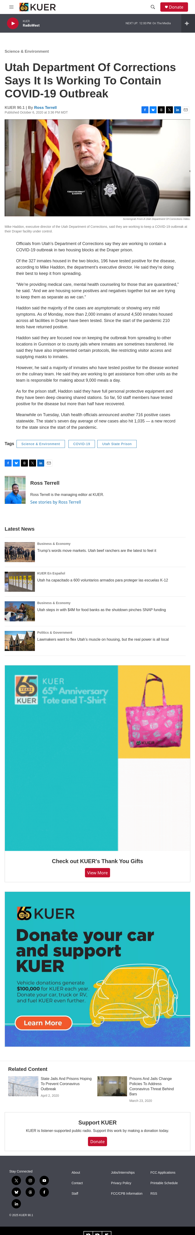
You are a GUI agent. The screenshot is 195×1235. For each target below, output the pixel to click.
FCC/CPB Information (126, 1193)
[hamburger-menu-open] (11, 7)
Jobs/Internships (123, 1172)
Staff (74, 1193)
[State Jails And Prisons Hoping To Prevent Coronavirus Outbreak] (23, 1086)
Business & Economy (54, 544)
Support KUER (97, 1122)
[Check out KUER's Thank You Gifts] (97, 758)
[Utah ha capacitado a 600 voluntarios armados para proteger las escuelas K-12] (20, 582)
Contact (77, 1183)
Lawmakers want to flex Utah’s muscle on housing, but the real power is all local (103, 639)
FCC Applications (162, 1172)
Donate (176, 7)
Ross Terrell (45, 107)
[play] (13, 23)
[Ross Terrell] (15, 490)
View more (97, 872)
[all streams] (188, 23)
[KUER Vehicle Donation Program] (97, 969)
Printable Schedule (164, 1183)
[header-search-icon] (152, 7)
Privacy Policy (121, 1183)
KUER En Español (51, 573)
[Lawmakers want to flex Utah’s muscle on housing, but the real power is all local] (20, 641)
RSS (153, 1193)
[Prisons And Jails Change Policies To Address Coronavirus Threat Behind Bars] (112, 1086)
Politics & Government (54, 632)
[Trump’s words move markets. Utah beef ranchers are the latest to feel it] (20, 552)
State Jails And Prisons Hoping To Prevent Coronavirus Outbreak (66, 1084)
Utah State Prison (117, 444)
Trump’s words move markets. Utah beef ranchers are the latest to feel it (96, 551)
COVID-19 (81, 444)
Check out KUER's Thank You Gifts (97, 861)
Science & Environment (27, 51)
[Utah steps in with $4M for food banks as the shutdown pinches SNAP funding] (20, 611)
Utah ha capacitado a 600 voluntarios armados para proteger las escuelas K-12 (102, 580)
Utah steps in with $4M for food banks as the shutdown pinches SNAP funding (101, 610)
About (75, 1172)
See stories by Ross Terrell (55, 502)
